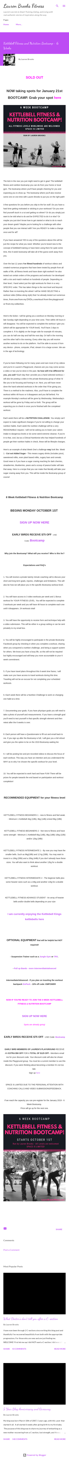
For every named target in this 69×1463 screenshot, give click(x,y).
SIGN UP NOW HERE (34, 522)
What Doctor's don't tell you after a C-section (30, 1319)
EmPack (26, 984)
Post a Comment (11, 1249)
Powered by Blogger (34, 1455)
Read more (60, 1349)
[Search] (57, 5)
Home (6, 24)
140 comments (19, 1439)
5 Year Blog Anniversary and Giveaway (27, 1409)
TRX (56, 956)
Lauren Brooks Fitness (23, 6)
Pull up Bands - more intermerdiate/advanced (35, 968)
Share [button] (59, 1229)
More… (19, 24)
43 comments (19, 1349)
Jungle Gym (45, 956)
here (38, 1073)
